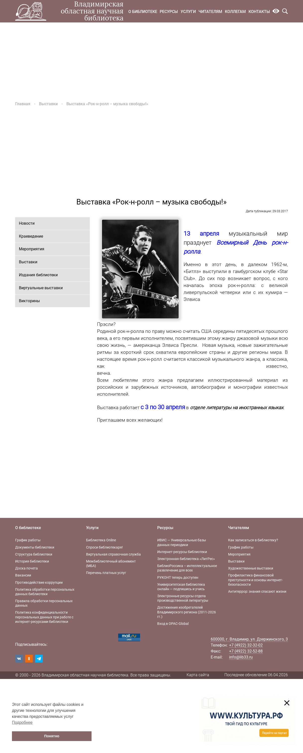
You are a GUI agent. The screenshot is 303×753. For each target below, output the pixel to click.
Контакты (259, 11)
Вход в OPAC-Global (173, 624)
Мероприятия (31, 249)
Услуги (188, 11)
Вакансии (23, 575)
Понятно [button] (51, 736)
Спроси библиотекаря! (104, 547)
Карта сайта (198, 674)
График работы (28, 540)
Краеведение (31, 236)
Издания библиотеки (38, 275)
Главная (22, 103)
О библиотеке (142, 11)
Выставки (48, 103)
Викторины (29, 300)
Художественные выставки (250, 568)
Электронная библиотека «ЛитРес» (186, 559)
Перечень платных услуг (106, 573)
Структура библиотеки (33, 554)
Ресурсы (169, 11)
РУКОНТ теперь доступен (177, 577)
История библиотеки (32, 561)
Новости (27, 223)
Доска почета (26, 568)
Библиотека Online (101, 540)
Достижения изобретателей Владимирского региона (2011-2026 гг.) (186, 611)
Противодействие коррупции (39, 582)
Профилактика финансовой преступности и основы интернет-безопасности (255, 579)
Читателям (210, 11)
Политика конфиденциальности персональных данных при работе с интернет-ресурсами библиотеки (44, 616)
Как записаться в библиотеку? (253, 540)
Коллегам (235, 11)
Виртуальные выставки (41, 287)
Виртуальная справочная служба (113, 554)
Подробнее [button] (22, 722)
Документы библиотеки (34, 547)
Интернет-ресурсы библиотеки (182, 552)
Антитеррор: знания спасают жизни (257, 591)
